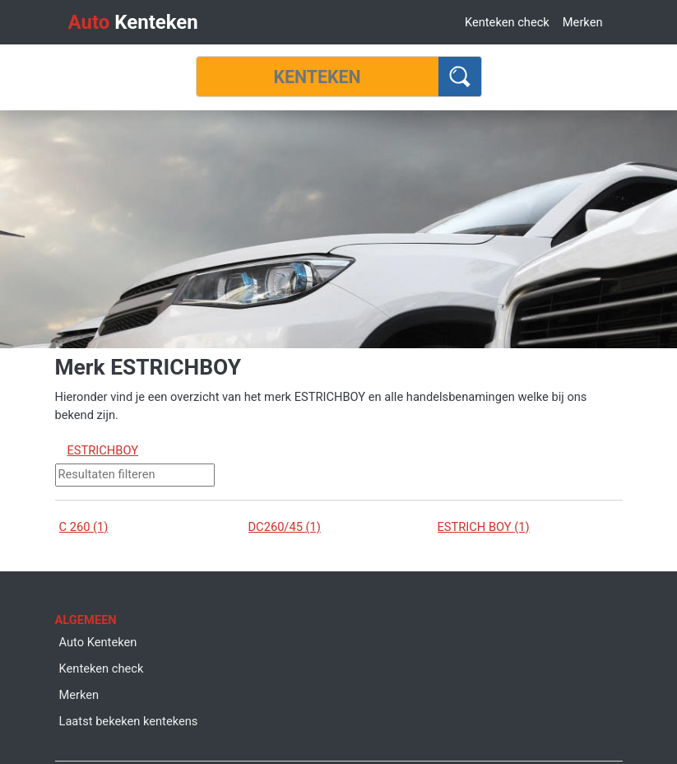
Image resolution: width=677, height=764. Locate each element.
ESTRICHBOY (103, 450)
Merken (583, 22)
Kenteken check (507, 22)
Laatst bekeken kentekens (128, 721)
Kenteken (133, 22)
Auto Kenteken (98, 642)
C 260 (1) (84, 526)
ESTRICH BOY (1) (484, 526)
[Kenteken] (317, 76)
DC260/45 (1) (284, 526)
